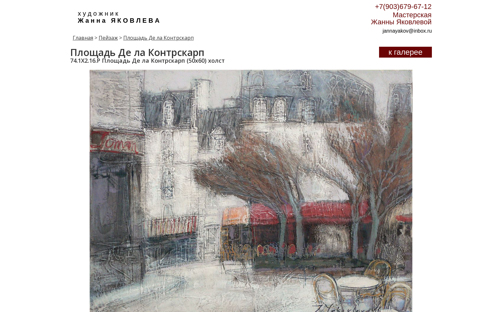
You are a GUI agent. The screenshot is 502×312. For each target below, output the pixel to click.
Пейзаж (108, 37)
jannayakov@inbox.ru (407, 31)
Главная (83, 37)
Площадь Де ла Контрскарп (158, 37)
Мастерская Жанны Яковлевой (401, 18)
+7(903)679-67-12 (403, 7)
